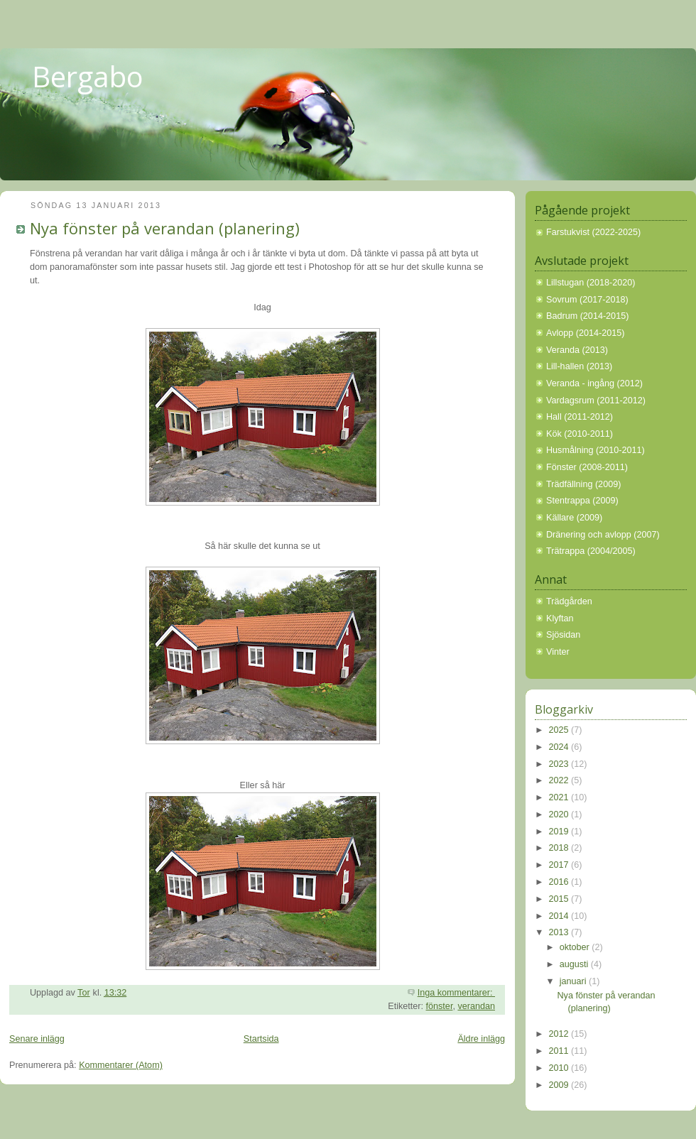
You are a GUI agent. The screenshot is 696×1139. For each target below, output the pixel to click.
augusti (575, 964)
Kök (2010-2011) (579, 434)
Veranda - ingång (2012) (594, 383)
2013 (560, 932)
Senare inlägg (37, 1039)
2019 (560, 831)
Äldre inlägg (481, 1039)
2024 (560, 747)
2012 (560, 1034)
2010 (560, 1068)
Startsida (261, 1039)
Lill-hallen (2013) (579, 366)
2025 (560, 730)
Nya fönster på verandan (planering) (165, 228)
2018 (560, 848)
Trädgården (569, 601)
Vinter (558, 652)
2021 (560, 797)
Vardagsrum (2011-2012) (596, 400)
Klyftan (560, 618)
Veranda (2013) (577, 350)
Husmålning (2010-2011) (595, 450)
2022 (560, 780)
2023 (560, 764)
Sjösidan (563, 635)
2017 (560, 865)
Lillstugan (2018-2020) (590, 283)
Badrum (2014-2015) (587, 316)
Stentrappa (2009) (582, 501)
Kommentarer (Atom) (121, 1065)
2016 (560, 882)
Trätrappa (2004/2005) (591, 551)
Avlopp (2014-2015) (585, 333)
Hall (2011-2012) (579, 417)
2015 (560, 899)
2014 (560, 916)
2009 (560, 1085)
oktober (576, 947)
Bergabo (87, 76)
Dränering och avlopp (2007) (603, 535)
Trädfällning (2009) (583, 484)
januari (574, 981)
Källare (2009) (574, 518)
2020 (560, 814)
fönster (439, 1006)
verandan (476, 1006)
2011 (560, 1051)
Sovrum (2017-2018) (587, 300)
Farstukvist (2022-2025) (593, 232)
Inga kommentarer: (456, 993)
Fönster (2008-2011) (587, 467)
